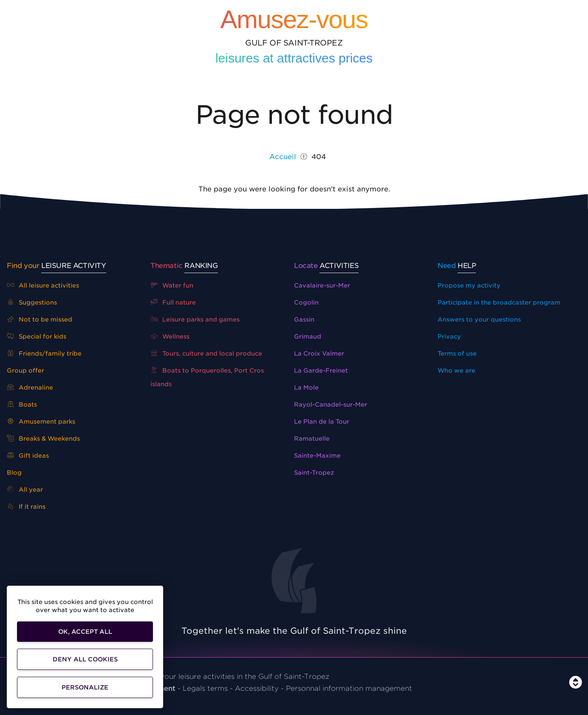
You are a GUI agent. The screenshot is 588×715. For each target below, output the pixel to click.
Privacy (449, 336)
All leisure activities (43, 285)
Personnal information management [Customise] (349, 688)
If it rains (26, 506)
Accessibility (257, 688)
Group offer (25, 370)
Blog (14, 472)
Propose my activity (469, 285)
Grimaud (307, 336)
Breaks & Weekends (43, 438)
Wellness (169, 336)
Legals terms (205, 688)
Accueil (282, 157)
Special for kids (36, 336)
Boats (22, 404)
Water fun (171, 285)
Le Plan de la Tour (321, 421)
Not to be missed (39, 319)
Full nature (173, 302)
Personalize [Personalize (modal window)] (85, 687)
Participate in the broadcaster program (499, 302)
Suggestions (32, 302)
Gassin (304, 319)
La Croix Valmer (319, 353)
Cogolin (306, 302)
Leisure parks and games (195, 319)
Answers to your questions (479, 319)
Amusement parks (41, 421)
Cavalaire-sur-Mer (322, 285)
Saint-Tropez (314, 472)
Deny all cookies (85, 659)
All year (25, 489)
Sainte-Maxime (317, 455)
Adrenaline (30, 387)
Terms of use (457, 353)
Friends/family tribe (44, 353)
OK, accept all (85, 631)
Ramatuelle (312, 438)
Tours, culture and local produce (206, 353)
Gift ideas (28, 455)
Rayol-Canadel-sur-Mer (330, 404)
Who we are (456, 370)
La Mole (306, 387)
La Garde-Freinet (321, 370)
